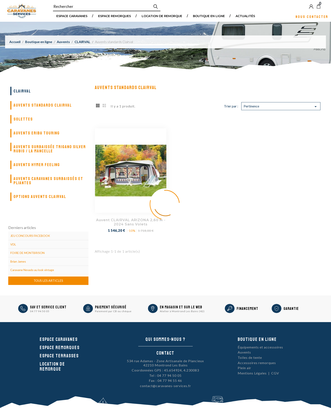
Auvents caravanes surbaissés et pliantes (48, 181)
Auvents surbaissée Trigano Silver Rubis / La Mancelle (50, 149)
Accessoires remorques (257, 363)
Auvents (244, 352)
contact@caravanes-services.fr (165, 386)
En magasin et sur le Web (181, 307)
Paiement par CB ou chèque (113, 311)
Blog (325, 6)
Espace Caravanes (71, 16)
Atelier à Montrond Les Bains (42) (182, 311)
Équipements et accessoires (260, 347)
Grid (98, 105)
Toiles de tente (250, 357)
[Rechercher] (106, 6)
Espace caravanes (59, 339)
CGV (275, 373)
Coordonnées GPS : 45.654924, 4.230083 (165, 370)
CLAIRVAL (22, 91)
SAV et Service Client (48, 307)
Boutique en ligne (209, 16)
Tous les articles (48, 280)
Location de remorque (162, 16)
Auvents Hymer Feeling (37, 164)
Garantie (291, 308)
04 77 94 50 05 (39, 311)
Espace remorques (114, 16)
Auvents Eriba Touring (37, 133)
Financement (247, 308)
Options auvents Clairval (40, 196)
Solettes (23, 119)
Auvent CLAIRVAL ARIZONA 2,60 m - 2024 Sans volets (131, 222)
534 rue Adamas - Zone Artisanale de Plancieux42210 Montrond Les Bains (165, 363)
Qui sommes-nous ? (165, 339)
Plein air (244, 368)
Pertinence (281, 106)
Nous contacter (312, 17)
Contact (165, 353)
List (104, 105)
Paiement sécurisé (110, 307)
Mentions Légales (252, 373)
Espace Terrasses (59, 356)
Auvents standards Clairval (43, 105)
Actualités (245, 16)
